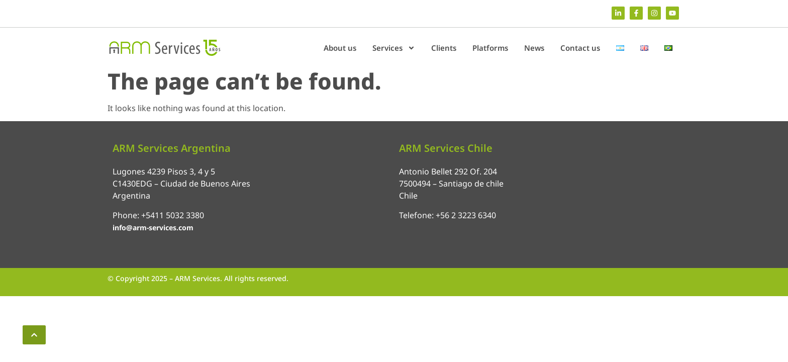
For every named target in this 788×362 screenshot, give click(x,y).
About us (340, 48)
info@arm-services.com (153, 227)
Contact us (580, 48)
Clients (443, 48)
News (534, 48)
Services (393, 48)
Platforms (490, 48)
